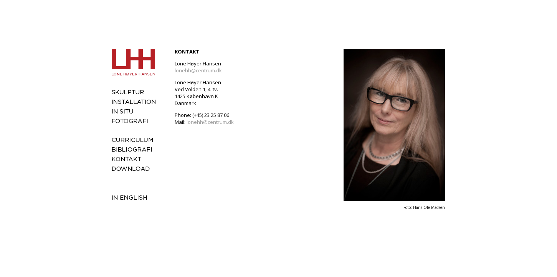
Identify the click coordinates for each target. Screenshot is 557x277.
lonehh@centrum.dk (198, 70)
